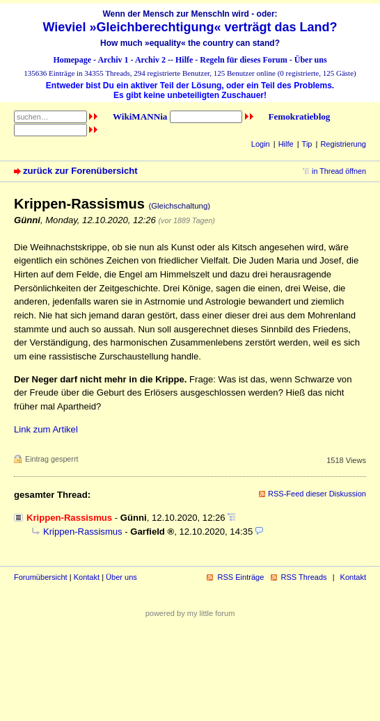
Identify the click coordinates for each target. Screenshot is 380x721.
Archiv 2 (150, 60)
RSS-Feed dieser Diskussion (317, 493)
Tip (307, 144)
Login (260, 144)
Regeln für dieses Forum (243, 60)
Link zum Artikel (46, 429)
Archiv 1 (112, 60)
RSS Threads (304, 577)
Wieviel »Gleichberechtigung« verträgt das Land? (190, 27)
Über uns (310, 60)
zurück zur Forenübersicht (80, 170)
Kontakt (87, 577)
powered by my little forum (190, 613)
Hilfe (184, 60)
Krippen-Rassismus (82, 531)
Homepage (72, 60)
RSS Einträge (240, 577)
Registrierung (343, 144)
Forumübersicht (41, 577)
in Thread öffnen (339, 171)
